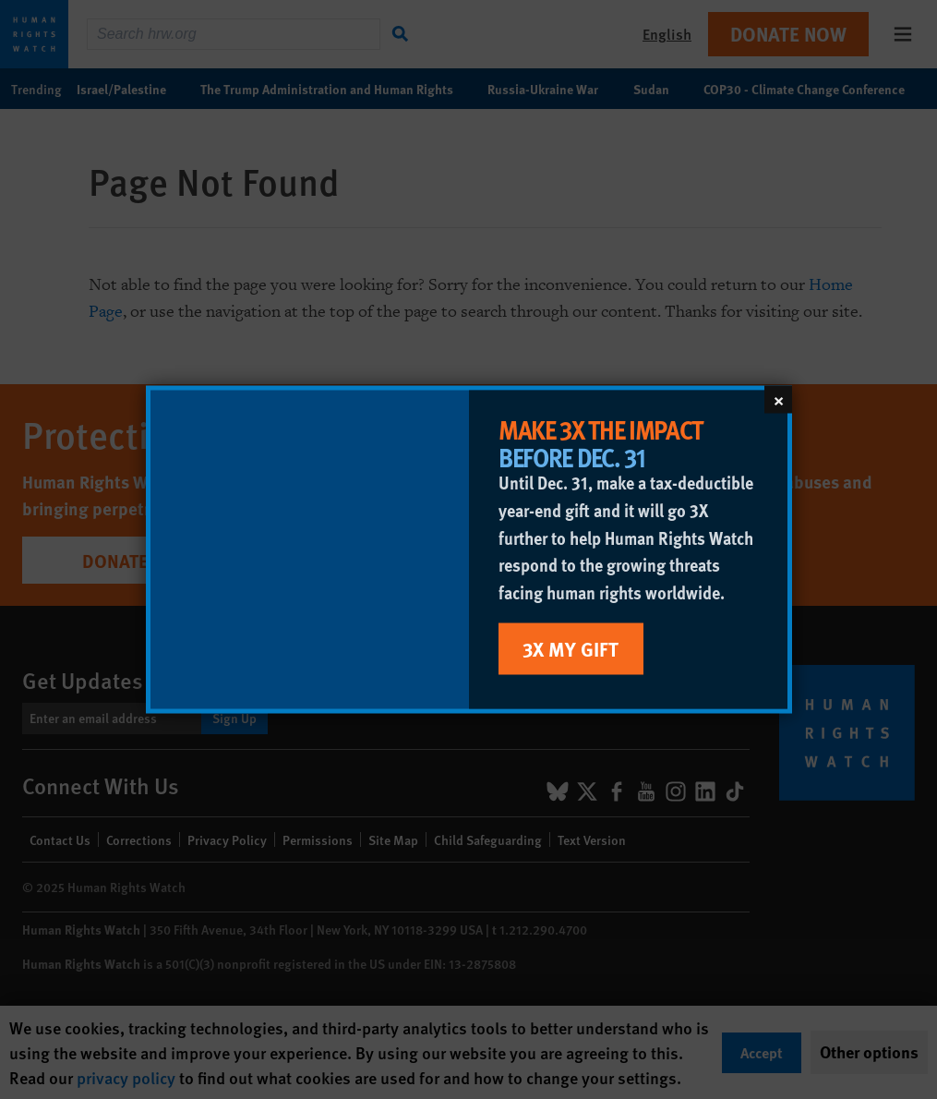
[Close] (778, 400)
